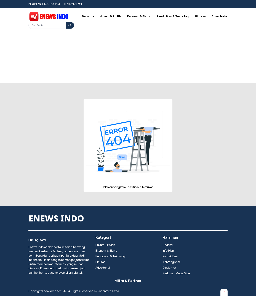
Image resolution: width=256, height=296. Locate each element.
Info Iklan (168, 251)
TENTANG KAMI (73, 4)
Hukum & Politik (110, 16)
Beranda (88, 16)
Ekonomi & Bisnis (139, 16)
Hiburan (200, 16)
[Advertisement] (128, 58)
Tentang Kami (171, 262)
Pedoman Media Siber (177, 273)
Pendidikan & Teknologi (172, 16)
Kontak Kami (170, 256)
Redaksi (168, 245)
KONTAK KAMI (52, 4)
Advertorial (220, 16)
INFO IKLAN (34, 4)
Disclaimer (169, 268)
